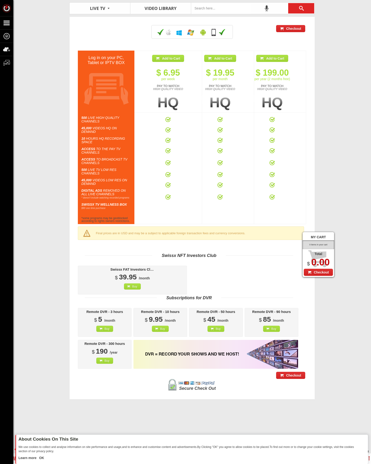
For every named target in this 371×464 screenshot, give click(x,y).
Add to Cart (171, 58)
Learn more (27, 458)
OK (41, 458)
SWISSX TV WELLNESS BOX (104, 204)
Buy (134, 286)
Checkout (293, 28)
